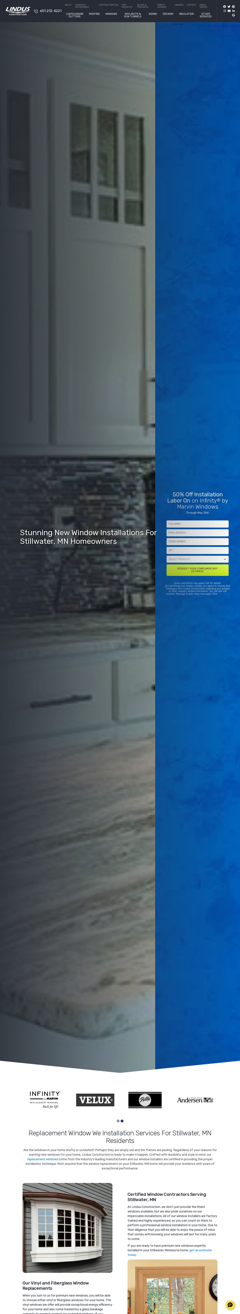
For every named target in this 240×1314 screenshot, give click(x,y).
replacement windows (42, 1159)
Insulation (186, 14)
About (68, 5)
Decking (168, 14)
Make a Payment (162, 6)
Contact (191, 5)
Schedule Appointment (82, 6)
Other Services (206, 15)
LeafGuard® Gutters (74, 15)
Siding (153, 14)
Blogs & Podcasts (142, 6)
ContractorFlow (108, 5)
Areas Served (203, 6)
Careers (179, 5)
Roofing (94, 14)
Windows (111, 14)
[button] (230, 1305)
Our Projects (127, 6)
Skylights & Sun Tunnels (132, 15)
